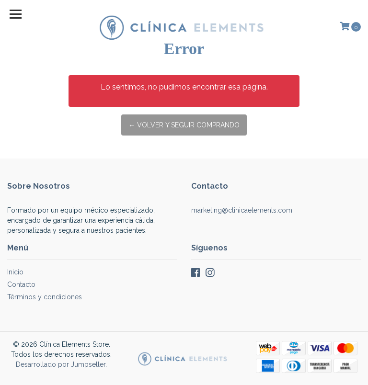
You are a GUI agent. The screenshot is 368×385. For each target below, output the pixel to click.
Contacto (21, 284)
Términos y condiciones (44, 297)
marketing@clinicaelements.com (241, 210)
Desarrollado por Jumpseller (60, 364)
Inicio (15, 272)
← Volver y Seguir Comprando (184, 125)
